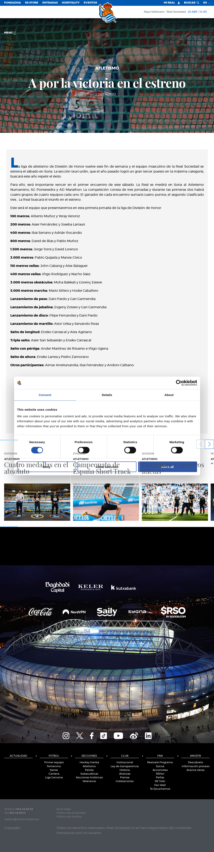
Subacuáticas (89, 774)
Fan (160, 756)
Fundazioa (12, 2)
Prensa (124, 777)
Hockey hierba (89, 762)
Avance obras (195, 770)
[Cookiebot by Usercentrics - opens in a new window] (179, 383)
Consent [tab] (45, 395)
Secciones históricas (89, 777)
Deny (46, 466)
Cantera (54, 774)
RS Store (31, 2)
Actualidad (18, 756)
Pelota (89, 770)
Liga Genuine (54, 777)
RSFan (160, 774)
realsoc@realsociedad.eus (21, 819)
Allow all (167, 466)
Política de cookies (68, 816)
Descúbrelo (195, 762)
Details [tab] (107, 395)
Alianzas (124, 774)
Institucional (124, 762)
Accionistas (160, 770)
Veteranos (89, 781)
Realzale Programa (160, 762)
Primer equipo (54, 762)
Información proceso (195, 766)
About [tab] (169, 395)
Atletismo (89, 766)
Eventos (90, 2)
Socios (160, 766)
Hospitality (71, 2)
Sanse (54, 770)
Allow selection (107, 466)
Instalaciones (125, 781)
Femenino (54, 766)
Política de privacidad (71, 813)
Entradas (50, 2)
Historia (125, 770)
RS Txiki (160, 781)
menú (10, 33)
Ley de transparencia (125, 766)
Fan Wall (160, 785)
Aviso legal (63, 809)
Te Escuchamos (160, 789)
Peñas (160, 777)
